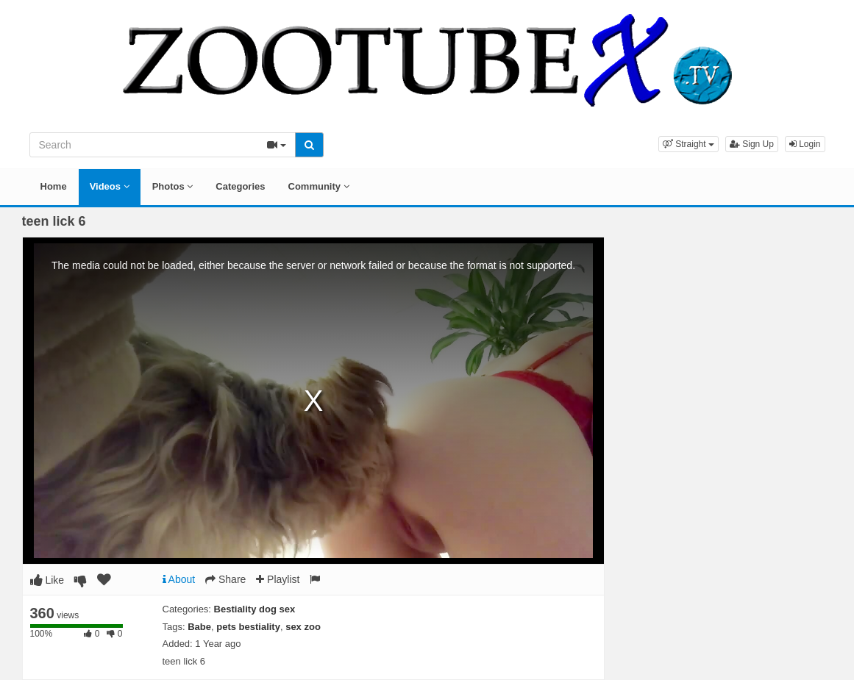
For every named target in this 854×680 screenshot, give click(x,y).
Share (225, 579)
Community (318, 186)
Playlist (277, 579)
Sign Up (752, 144)
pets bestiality (248, 626)
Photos (172, 186)
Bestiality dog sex (255, 609)
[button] (688, 144)
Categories (240, 186)
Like (47, 580)
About (179, 579)
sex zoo (303, 626)
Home (53, 186)
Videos (109, 186)
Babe (199, 626)
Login (805, 144)
